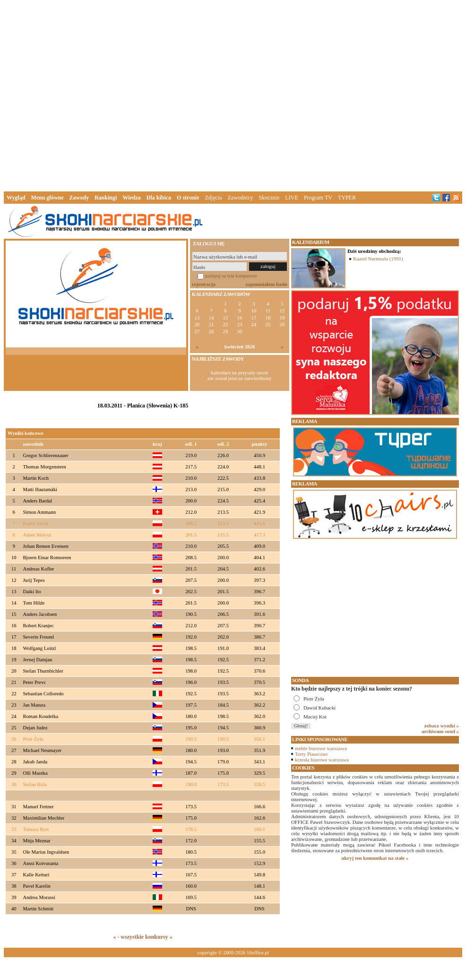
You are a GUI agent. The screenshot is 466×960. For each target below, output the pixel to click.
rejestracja (204, 284)
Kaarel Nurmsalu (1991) (378, 258)
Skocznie (269, 197)
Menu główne (47, 197)
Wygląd (16, 197)
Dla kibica (159, 197)
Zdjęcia (213, 197)
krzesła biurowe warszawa (322, 759)
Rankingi (106, 197)
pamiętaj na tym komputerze (231, 275)
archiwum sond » (440, 731)
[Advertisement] (148, 94)
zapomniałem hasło (266, 284)
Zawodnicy (240, 197)
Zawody (79, 197)
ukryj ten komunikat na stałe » (375, 858)
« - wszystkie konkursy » (142, 937)
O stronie (188, 197)
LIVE (291, 197)
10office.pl (258, 952)
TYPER (347, 197)
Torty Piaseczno (311, 754)
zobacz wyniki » (441, 725)
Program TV (318, 197)
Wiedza (131, 197)
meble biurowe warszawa (321, 748)
